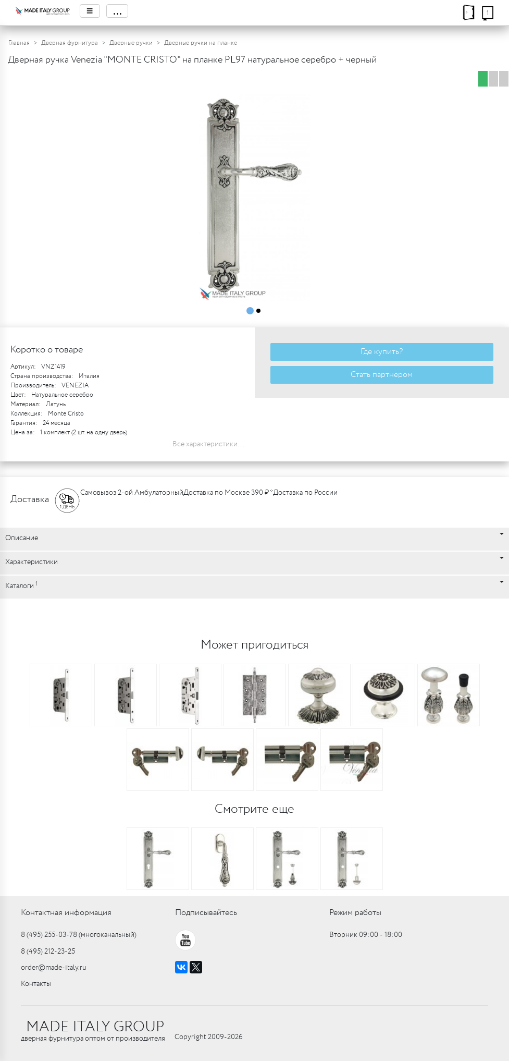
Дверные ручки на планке (200, 43)
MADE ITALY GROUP (95, 1027)
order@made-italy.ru (53, 967)
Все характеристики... (208, 444)
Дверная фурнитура (69, 43)
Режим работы (355, 913)
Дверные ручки (131, 43)
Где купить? (382, 352)
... (117, 11)
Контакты (36, 984)
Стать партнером (382, 375)
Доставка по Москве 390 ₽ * (228, 492)
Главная (19, 43)
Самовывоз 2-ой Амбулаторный (131, 492)
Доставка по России (305, 492)
